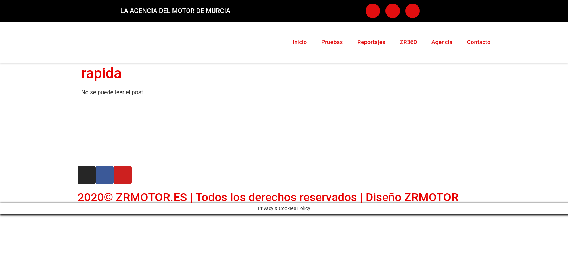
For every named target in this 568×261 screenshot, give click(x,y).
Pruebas (332, 42)
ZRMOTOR (431, 197)
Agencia (441, 42)
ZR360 (408, 42)
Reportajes (371, 42)
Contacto (478, 42)
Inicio (300, 42)
